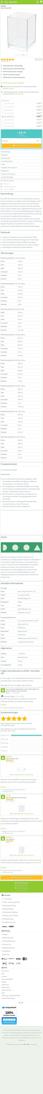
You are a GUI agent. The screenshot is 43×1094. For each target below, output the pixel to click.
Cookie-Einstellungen (8, 998)
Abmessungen (21, 158)
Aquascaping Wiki (7, 979)
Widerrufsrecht (6, 990)
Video (21, 164)
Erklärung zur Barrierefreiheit (11, 995)
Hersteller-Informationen (21, 168)
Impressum (5, 985)
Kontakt (4, 982)
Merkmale (21, 155)
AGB (3, 993)
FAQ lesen (6, 184)
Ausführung (5, 100)
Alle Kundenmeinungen (21, 877)
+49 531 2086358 (8, 189)
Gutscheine (5, 971)
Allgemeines (21, 171)
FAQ (3, 974)
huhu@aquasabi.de (9, 187)
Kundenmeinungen (21, 177)
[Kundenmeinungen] (7, 59)
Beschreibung (21, 152)
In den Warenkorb (21, 145)
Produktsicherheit (21, 161)
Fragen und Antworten (21, 174)
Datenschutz (6, 987)
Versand (24, 136)
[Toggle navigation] (2, 2)
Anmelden (12, 731)
